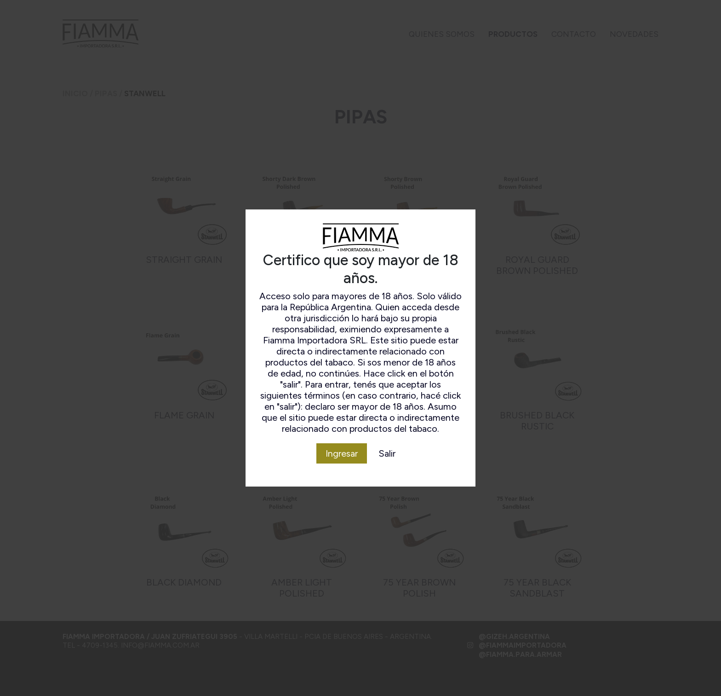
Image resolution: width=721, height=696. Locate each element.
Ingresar (342, 453)
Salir (386, 453)
